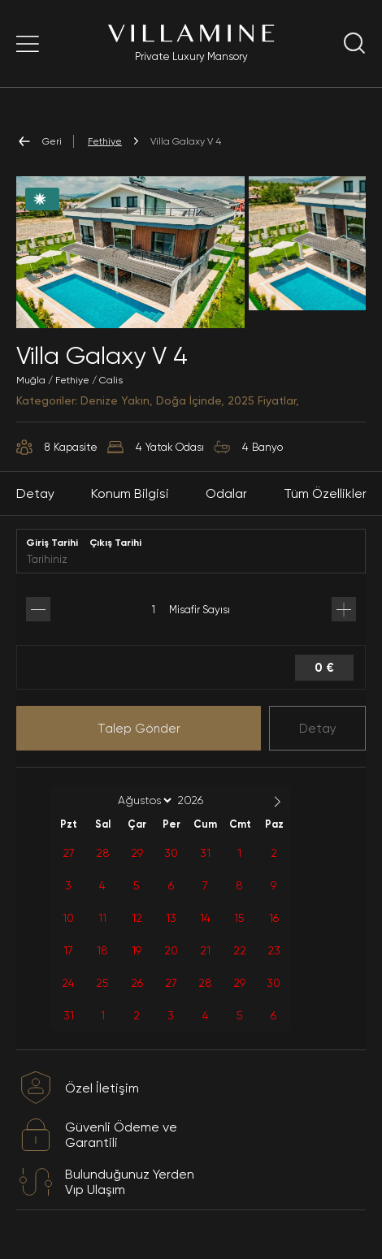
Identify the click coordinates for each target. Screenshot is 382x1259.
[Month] (142, 800)
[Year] (203, 800)
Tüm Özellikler (325, 493)
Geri (39, 141)
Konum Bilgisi (130, 493)
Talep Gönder (139, 728)
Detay (317, 728)
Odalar (226, 493)
